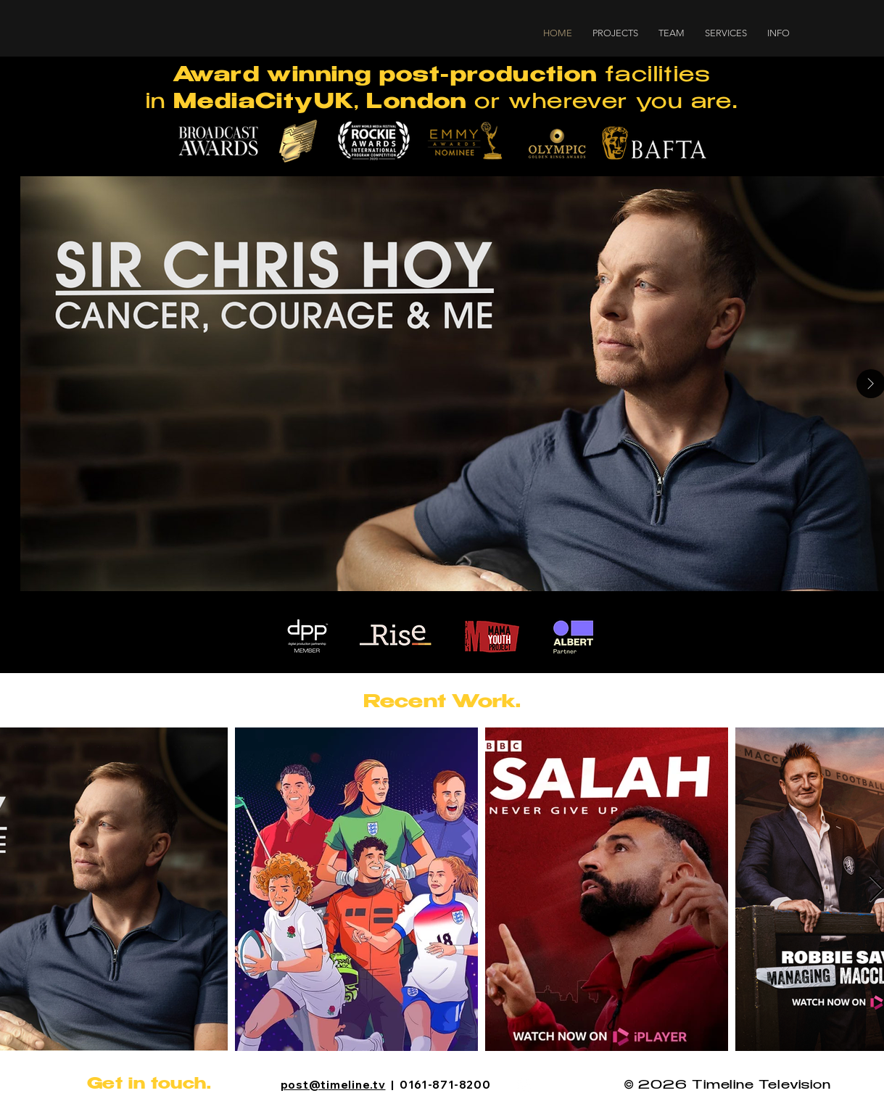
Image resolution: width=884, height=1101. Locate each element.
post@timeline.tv (333, 1085)
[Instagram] (524, 1085)
